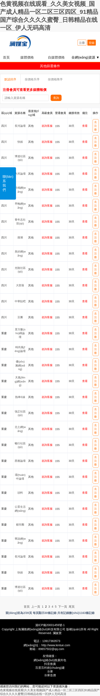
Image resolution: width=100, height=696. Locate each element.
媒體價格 (27, 57)
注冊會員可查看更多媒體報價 (24, 90)
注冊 (82, 42)
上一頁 (35, 606)
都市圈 (20, 524)
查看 (85, 125)
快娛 (20, 141)
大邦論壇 (20, 173)
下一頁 (62, 606)
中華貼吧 (20, 301)
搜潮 (20, 237)
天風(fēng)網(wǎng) (20, 381)
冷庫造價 (50, 675)
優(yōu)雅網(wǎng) (20, 365)
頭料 (20, 492)
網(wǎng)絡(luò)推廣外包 (50, 660)
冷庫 (50, 671)
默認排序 (10, 79)
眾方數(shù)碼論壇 (20, 333)
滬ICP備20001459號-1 (50, 625)
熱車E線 (20, 397)
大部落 (20, 285)
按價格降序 (55, 79)
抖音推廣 (50, 664)
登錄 (92, 42)
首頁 (6, 57)
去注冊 (95, 125)
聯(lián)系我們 (8, 183)
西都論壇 (20, 460)
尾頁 (72, 606)
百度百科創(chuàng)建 (49, 667)
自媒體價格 (56, 57)
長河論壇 (20, 125)
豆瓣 (20, 317)
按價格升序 (32, 79)
